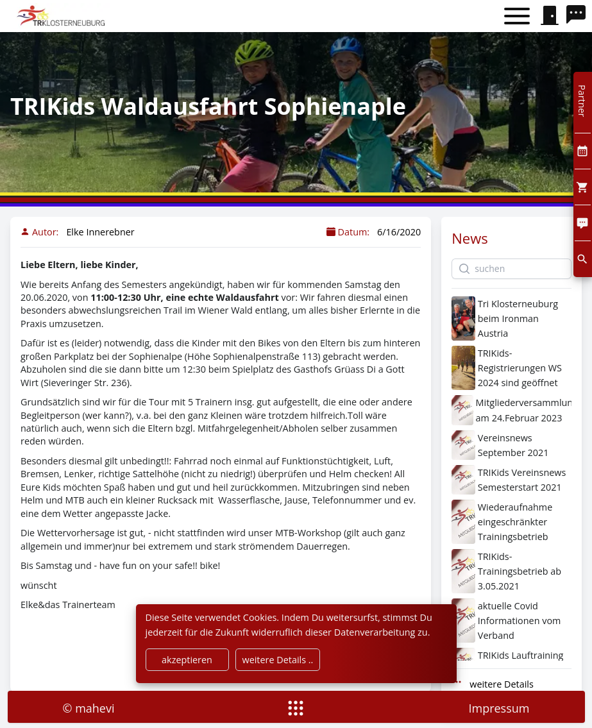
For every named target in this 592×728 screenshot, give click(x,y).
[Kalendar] (583, 151)
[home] (62, 16)
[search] (579, 16)
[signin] (549, 16)
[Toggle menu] (517, 16)
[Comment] (583, 223)
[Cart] (583, 187)
